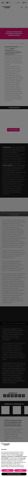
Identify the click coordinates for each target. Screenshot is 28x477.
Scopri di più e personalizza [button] (14, 474)
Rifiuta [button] (7, 470)
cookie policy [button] (23, 458)
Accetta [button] (20, 470)
